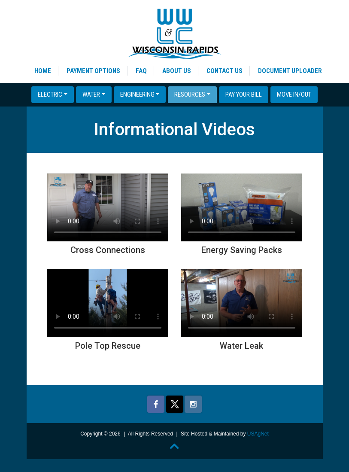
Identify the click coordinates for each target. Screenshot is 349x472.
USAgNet (258, 434)
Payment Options (93, 71)
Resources (189, 94)
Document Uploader (290, 71)
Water (91, 94)
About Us (176, 71)
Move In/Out (294, 94)
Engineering (137, 94)
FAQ (141, 71)
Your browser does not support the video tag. (107, 208)
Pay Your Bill (243, 94)
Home (42, 71)
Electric (50, 94)
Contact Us (224, 71)
